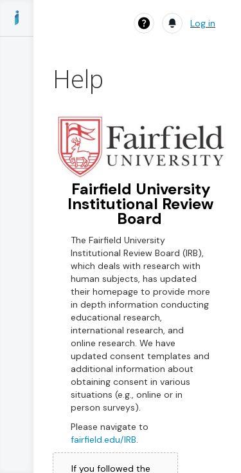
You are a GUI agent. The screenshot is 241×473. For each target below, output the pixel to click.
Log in (202, 23)
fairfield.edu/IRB (103, 439)
